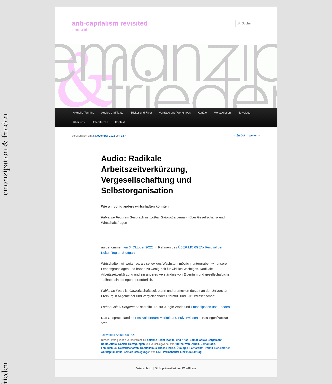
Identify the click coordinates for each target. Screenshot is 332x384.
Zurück (239, 135)
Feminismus (109, 348)
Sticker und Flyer (141, 112)
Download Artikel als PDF (119, 334)
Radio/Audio (109, 344)
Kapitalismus (148, 348)
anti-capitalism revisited (110, 23)
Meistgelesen (222, 112)
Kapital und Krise (177, 340)
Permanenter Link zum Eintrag (182, 352)
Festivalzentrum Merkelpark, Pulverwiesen (166, 318)
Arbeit (195, 344)
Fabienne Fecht (155, 340)
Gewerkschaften (128, 348)
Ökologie (182, 348)
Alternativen (182, 344)
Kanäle (202, 112)
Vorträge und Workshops (175, 112)
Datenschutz (144, 368)
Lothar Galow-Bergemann (206, 340)
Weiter (254, 135)
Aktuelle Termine (83, 112)
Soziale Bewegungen (131, 344)
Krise (171, 348)
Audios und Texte (112, 112)
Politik (209, 348)
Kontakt (120, 122)
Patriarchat (196, 348)
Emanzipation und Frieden (210, 307)
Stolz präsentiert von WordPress (175, 368)
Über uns (79, 122)
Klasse (162, 348)
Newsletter (244, 112)
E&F (123, 135)
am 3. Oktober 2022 (138, 247)
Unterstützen (100, 122)
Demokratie (207, 344)
